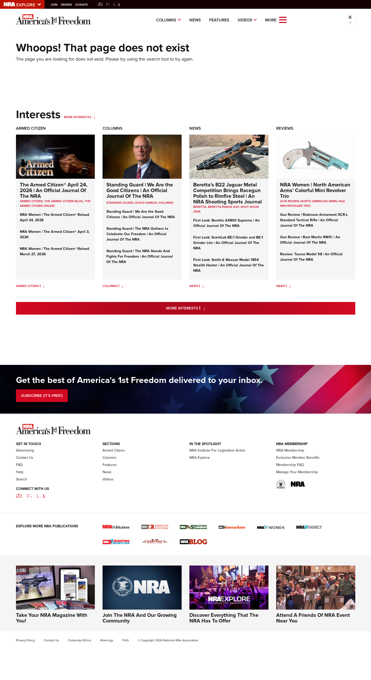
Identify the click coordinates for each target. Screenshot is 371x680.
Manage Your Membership (297, 472)
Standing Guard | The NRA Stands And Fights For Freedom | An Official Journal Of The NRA (139, 256)
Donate (83, 4)
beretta (199, 206)
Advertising (25, 450)
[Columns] (120, 286)
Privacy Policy (25, 640)
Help (19, 472)
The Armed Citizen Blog (63, 201)
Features (219, 20)
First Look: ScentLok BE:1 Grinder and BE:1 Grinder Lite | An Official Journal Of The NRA (228, 243)
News (195, 20)
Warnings (106, 640)
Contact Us (24, 457)
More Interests (76, 117)
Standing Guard (120, 202)
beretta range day (223, 206)
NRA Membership (290, 450)
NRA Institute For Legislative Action (217, 450)
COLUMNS (165, 202)
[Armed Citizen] (42, 286)
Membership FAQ (290, 465)
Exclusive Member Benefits (297, 457)
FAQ (19, 465)
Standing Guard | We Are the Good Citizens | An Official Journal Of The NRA (139, 190)
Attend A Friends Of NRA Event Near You (313, 617)
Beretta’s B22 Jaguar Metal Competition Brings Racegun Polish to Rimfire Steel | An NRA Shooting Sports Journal (227, 193)
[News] (201, 286)
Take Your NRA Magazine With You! (51, 617)
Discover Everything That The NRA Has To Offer (223, 617)
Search (21, 479)
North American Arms (318, 201)
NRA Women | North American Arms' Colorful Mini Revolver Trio (315, 190)
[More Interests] (92, 117)
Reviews (284, 128)
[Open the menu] (283, 19)
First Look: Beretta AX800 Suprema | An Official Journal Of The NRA (226, 223)
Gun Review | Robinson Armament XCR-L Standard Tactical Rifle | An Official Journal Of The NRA (314, 220)
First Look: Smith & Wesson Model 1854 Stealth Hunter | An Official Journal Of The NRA (228, 265)
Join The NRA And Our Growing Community (140, 617)
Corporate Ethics (79, 640)
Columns (166, 20)
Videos (245, 20)
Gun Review (289, 201)
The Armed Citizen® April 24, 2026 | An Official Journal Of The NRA (53, 190)
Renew (68, 4)
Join (55, 4)
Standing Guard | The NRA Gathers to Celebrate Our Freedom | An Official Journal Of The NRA (137, 234)
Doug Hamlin (146, 202)
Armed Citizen (31, 128)
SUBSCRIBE (42, 395)
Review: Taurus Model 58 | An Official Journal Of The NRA (311, 256)
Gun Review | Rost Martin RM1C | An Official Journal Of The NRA (310, 239)
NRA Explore (199, 457)
